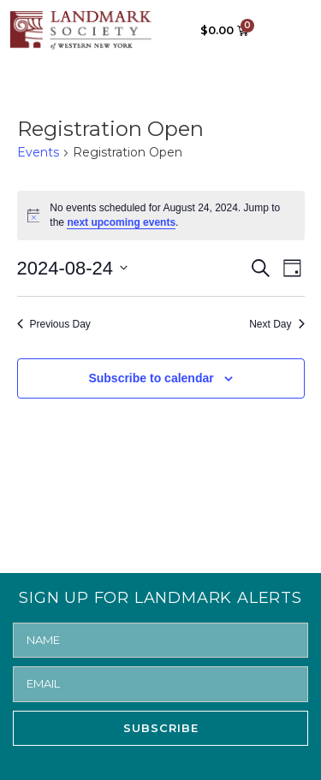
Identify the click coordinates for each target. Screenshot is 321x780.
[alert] (161, 215)
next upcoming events (121, 222)
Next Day (276, 324)
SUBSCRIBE (161, 728)
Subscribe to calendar (150, 378)
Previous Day (54, 324)
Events (38, 152)
